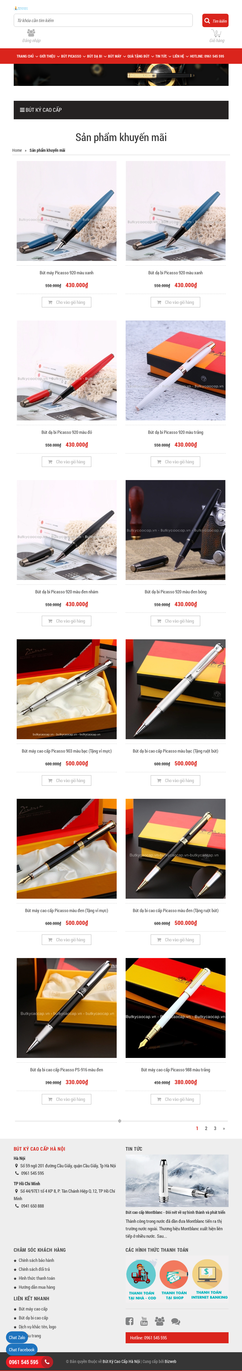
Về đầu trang (30, 1335)
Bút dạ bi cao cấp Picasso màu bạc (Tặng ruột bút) (175, 751)
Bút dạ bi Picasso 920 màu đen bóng (175, 592)
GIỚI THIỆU (47, 56)
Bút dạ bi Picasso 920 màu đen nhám (66, 592)
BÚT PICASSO (71, 56)
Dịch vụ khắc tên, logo (37, 1327)
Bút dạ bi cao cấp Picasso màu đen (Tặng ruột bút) (175, 910)
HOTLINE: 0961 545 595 (207, 56)
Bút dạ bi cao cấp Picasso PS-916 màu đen (66, 1070)
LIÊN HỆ (178, 56)
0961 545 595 (23, 1362)
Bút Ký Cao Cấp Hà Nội (121, 1361)
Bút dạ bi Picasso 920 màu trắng (175, 432)
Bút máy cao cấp (33, 1309)
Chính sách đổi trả (34, 1269)
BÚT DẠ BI (94, 56)
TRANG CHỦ (25, 56)
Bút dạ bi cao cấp (33, 1318)
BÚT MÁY (114, 56)
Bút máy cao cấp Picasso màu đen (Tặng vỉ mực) (66, 910)
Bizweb (170, 1361)
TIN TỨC (161, 56)
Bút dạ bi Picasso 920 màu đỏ (66, 432)
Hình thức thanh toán (37, 1278)
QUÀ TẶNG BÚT (138, 56)
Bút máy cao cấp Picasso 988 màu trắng (175, 1070)
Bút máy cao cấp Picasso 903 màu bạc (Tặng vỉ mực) (67, 751)
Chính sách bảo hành (36, 1260)
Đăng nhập (31, 40)
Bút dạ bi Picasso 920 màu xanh (175, 273)
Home (17, 150)
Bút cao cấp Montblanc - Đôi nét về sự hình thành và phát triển (175, 1212)
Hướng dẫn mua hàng (37, 1287)
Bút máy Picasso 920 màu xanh (66, 273)
